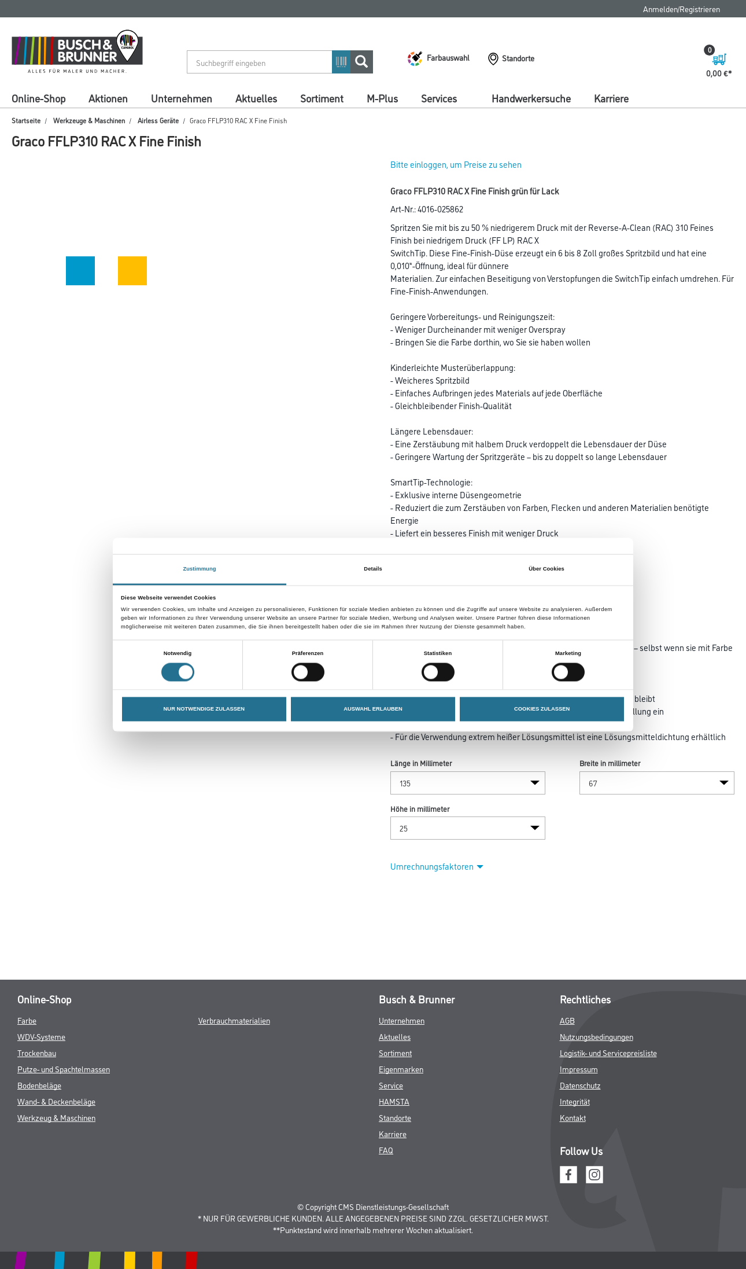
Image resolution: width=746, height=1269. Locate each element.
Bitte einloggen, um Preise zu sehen (456, 164)
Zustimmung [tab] (199, 569)
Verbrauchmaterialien (234, 1019)
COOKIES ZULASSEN (542, 709)
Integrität (575, 1100)
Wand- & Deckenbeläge (56, 1100)
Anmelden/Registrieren (681, 8)
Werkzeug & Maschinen (56, 1117)
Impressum (579, 1068)
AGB (567, 1019)
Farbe (26, 1019)
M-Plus (382, 98)
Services (439, 98)
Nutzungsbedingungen (596, 1036)
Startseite (26, 120)
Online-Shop (38, 98)
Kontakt (573, 1117)
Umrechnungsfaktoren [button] (436, 866)
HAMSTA (394, 1100)
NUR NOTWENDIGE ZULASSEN (204, 709)
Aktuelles (256, 98)
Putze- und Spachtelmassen (63, 1068)
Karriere (611, 98)
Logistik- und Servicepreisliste (608, 1052)
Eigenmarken (401, 1068)
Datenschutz (580, 1084)
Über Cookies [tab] (546, 569)
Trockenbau (36, 1052)
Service (391, 1084)
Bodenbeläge (39, 1084)
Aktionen (108, 98)
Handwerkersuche (531, 98)
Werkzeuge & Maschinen (89, 120)
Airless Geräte (158, 120)
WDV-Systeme (41, 1036)
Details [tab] (373, 569)
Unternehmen (181, 98)
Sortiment (322, 98)
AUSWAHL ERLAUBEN (373, 709)
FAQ (386, 1149)
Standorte (395, 1117)
